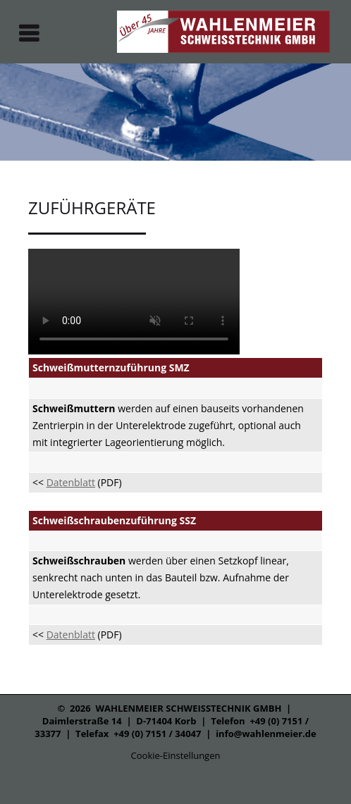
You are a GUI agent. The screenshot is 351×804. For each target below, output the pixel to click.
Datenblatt (71, 482)
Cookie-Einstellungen (176, 755)
